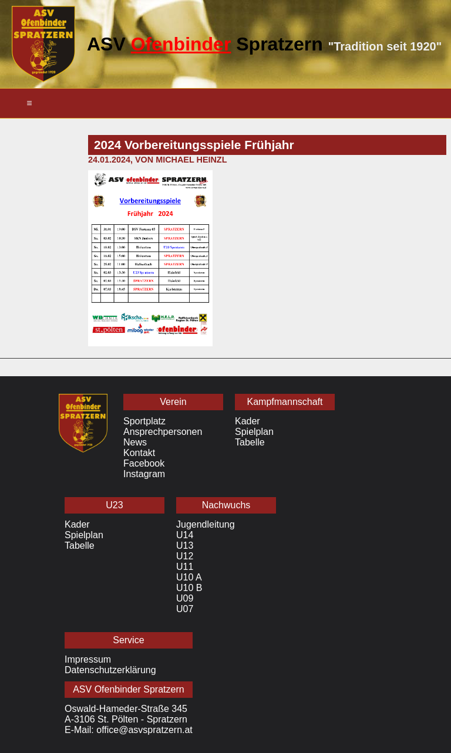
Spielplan (254, 432)
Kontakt (139, 453)
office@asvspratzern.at (144, 730)
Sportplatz (144, 421)
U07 (184, 609)
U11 (184, 567)
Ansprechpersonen (162, 432)
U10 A (189, 577)
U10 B (189, 588)
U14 (184, 535)
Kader (247, 421)
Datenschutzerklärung (110, 670)
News (135, 442)
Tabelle (250, 442)
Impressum (88, 659)
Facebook (143, 463)
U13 (184, 546)
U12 (184, 556)
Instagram (144, 474)
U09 (184, 598)
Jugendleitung (205, 524)
